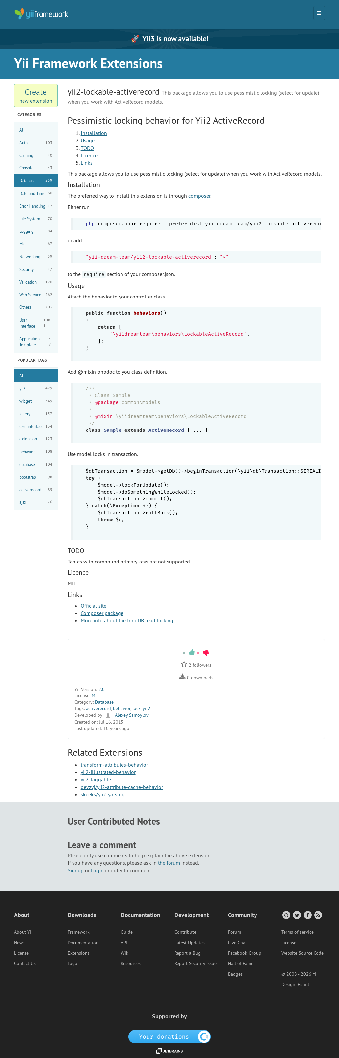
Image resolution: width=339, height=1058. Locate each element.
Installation (94, 133)
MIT (95, 695)
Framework (79, 932)
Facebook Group (244, 953)
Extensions (79, 953)
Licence (89, 155)
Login (97, 870)
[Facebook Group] (307, 915)
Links (87, 162)
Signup (76, 870)
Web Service (35, 295)
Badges (235, 974)
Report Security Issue (195, 963)
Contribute (185, 932)
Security (35, 269)
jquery (35, 414)
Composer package (102, 613)
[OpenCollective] (169, 1036)
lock (136, 708)
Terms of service (297, 932)
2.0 (101, 689)
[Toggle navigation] (319, 13)
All (21, 130)
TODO (87, 148)
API (124, 943)
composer (199, 195)
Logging (35, 231)
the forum (169, 862)
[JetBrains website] (169, 1050)
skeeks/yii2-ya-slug (103, 794)
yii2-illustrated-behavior (108, 772)
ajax (35, 502)
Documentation (83, 943)
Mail (35, 244)
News (19, 943)
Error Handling (35, 206)
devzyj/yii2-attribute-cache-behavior (122, 787)
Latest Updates (189, 943)
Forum (234, 932)
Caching (35, 155)
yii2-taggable (96, 779)
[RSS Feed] (317, 915)
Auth (35, 143)
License (21, 953)
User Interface (35, 323)
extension (35, 439)
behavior (35, 451)
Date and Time (35, 193)
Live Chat (237, 943)
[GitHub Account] (285, 915)
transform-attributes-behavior (114, 764)
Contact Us (25, 963)
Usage (88, 140)
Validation (35, 282)
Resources (131, 963)
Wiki (125, 953)
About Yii (23, 932)
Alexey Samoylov (127, 715)
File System (35, 219)
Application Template (35, 341)
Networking (35, 256)
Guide (127, 932)
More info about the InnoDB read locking (127, 620)
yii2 (35, 388)
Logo (72, 963)
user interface (35, 426)
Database (35, 180)
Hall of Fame (240, 963)
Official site (93, 605)
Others (35, 307)
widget (35, 401)
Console (35, 168)
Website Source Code (302, 953)
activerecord (35, 490)
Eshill (303, 984)
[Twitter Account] (296, 915)
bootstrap (35, 477)
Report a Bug (187, 953)
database (35, 464)
